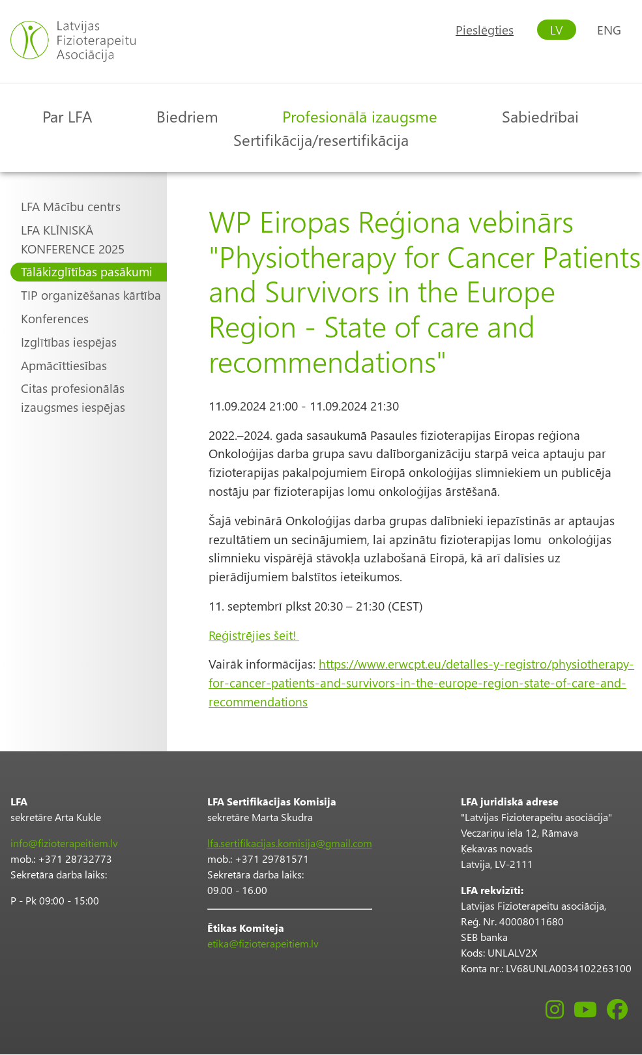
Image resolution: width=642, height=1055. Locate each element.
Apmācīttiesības (64, 365)
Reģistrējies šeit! (254, 635)
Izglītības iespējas (69, 342)
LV (556, 30)
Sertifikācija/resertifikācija (321, 139)
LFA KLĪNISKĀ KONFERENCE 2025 (72, 239)
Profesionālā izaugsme (359, 116)
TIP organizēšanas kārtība (91, 295)
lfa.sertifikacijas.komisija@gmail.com (289, 843)
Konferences (55, 318)
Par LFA (67, 116)
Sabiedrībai (540, 116)
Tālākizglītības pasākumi (87, 271)
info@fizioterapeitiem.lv (64, 843)
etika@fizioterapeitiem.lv (263, 943)
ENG (609, 30)
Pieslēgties (485, 30)
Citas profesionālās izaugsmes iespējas (73, 397)
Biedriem (187, 116)
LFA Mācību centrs (71, 206)
